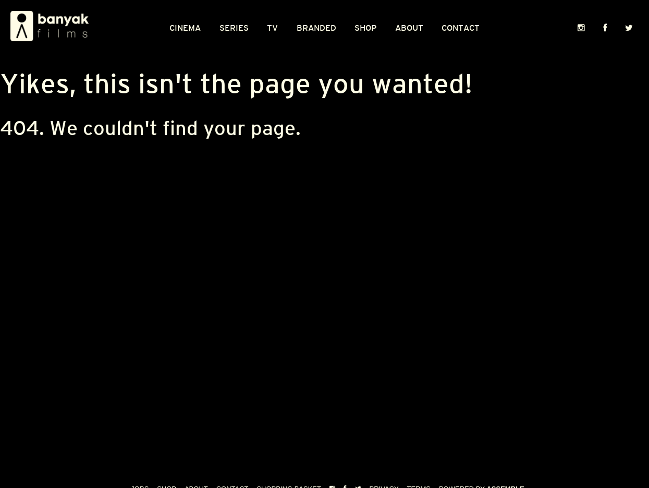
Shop (365, 28)
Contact (461, 28)
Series (234, 28)
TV (272, 28)
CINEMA (185, 28)
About (409, 28)
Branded (316, 28)
